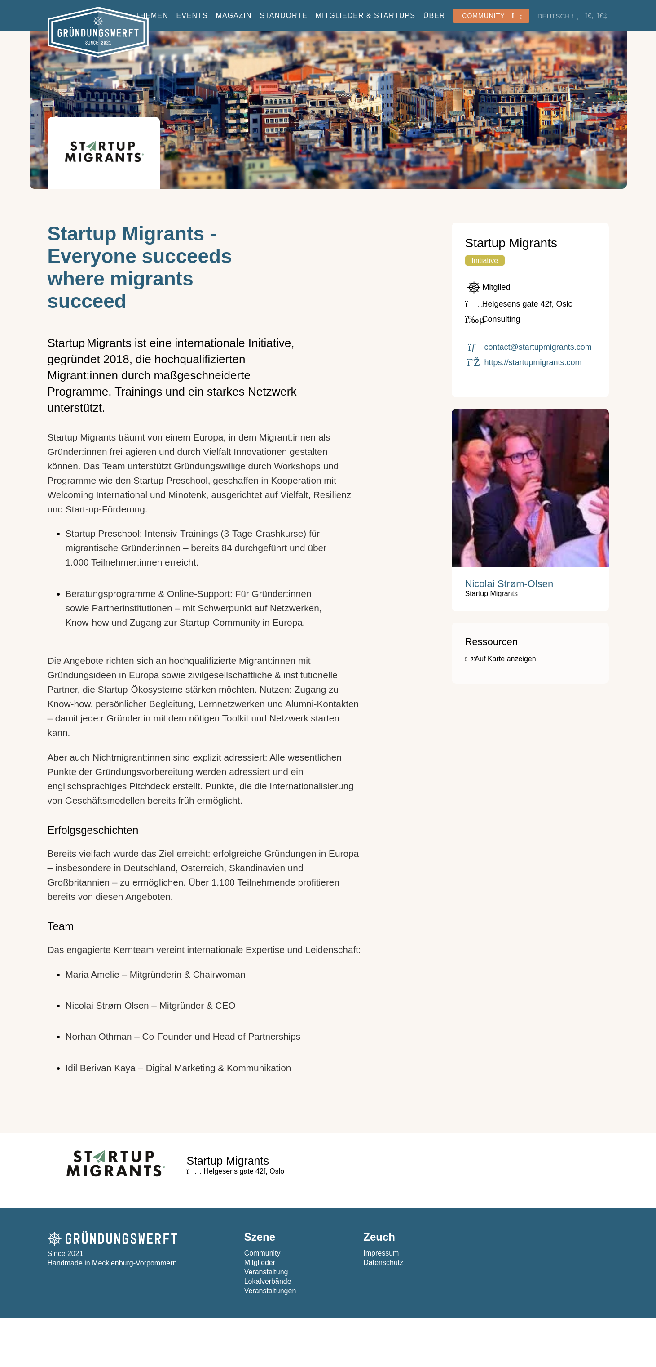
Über (434, 15)
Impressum (381, 1253)
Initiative (485, 260)
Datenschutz (383, 1262)
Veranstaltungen (270, 1291)
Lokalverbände (267, 1281)
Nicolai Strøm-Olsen (509, 583)
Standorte (283, 15)
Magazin (234, 15)
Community (262, 1253)
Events (192, 15)
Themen (151, 15)
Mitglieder (259, 1262)
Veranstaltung (266, 1272)
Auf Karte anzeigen (500, 659)
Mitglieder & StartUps (365, 15)
